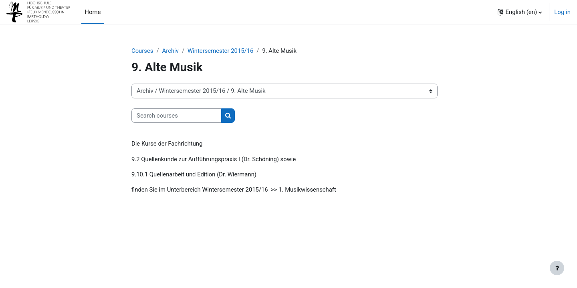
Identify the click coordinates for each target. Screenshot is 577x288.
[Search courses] (176, 115)
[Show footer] (557, 268)
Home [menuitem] (93, 12)
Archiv (170, 50)
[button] (519, 12)
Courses (142, 50)
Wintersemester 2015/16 (221, 50)
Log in (562, 12)
